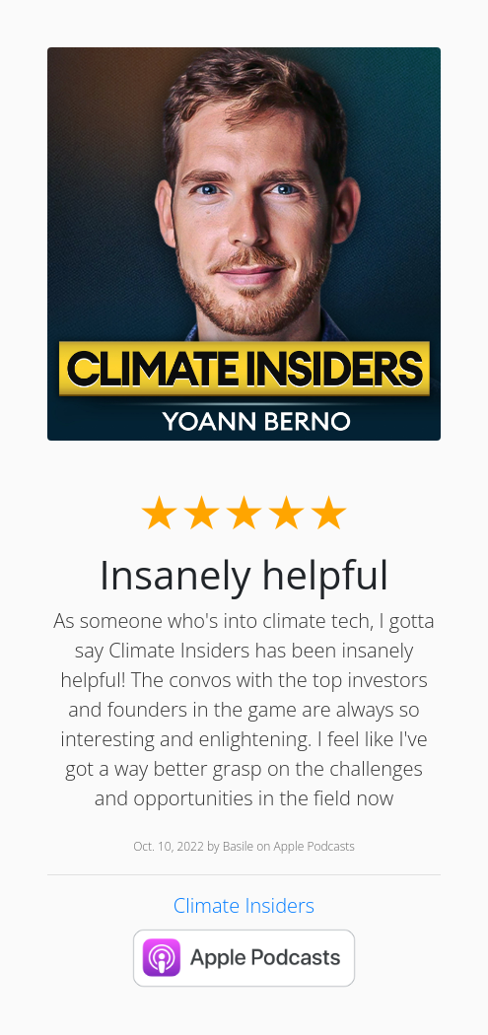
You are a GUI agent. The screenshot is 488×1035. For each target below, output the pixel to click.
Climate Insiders (244, 905)
